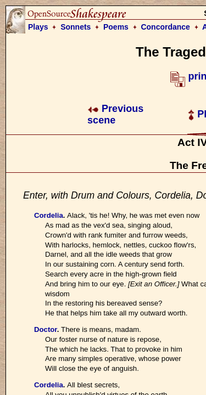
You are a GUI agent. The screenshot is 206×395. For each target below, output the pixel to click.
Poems (116, 26)
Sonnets (75, 26)
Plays (38, 26)
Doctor (45, 329)
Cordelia (48, 215)
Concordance (165, 26)
